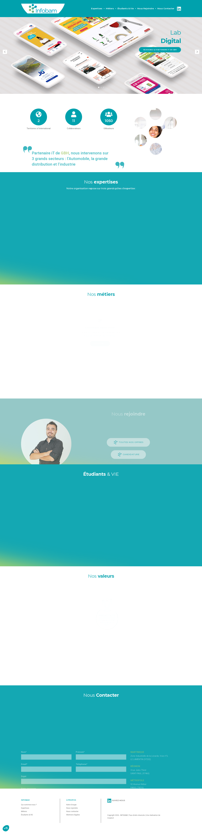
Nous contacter (165, 5)
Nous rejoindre (145, 5)
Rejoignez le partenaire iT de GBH (160, 50)
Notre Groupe (71, 805)
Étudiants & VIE (27, 815)
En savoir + (78, 344)
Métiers (110, 5)
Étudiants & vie (126, 5)
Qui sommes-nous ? (29, 805)
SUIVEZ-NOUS (116, 800)
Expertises (96, 5)
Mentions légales (73, 815)
